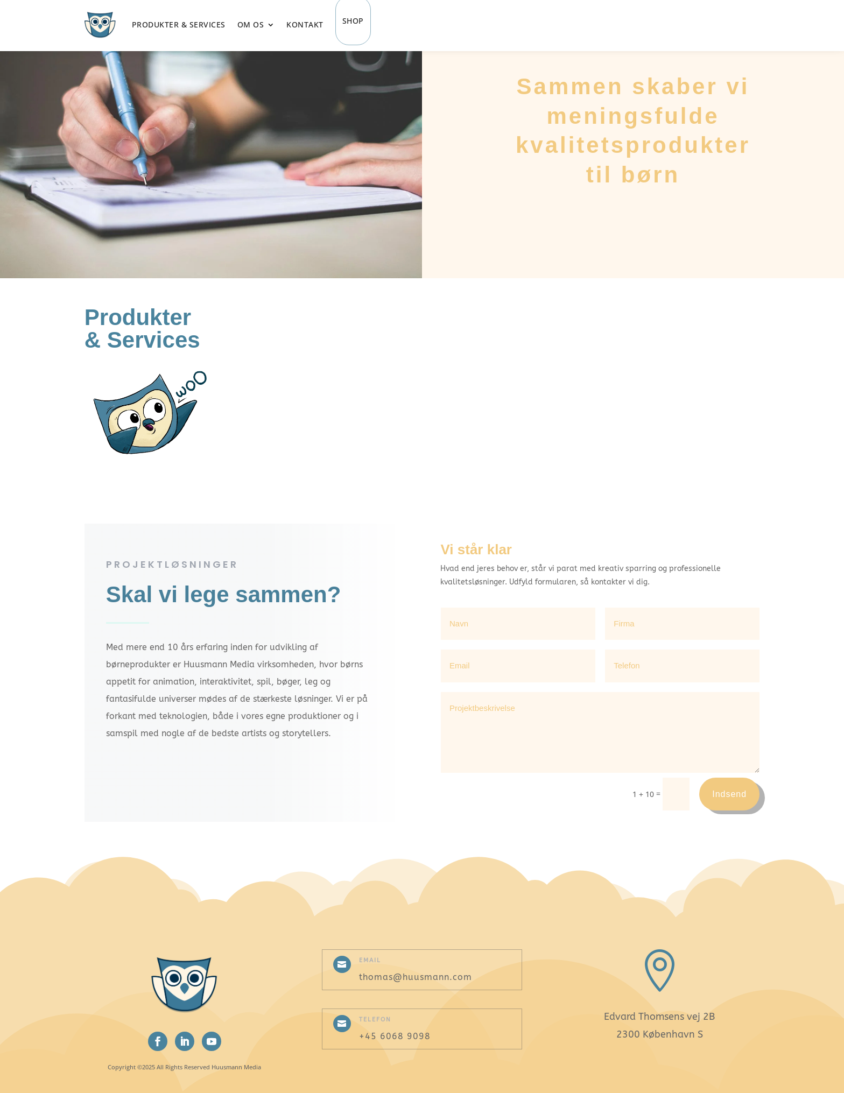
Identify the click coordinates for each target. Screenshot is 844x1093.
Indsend (729, 794)
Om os (250, 24)
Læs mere (356, 337)
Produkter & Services (179, 24)
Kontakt (304, 24)
